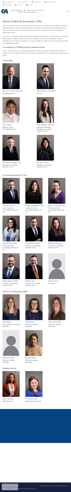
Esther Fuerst (53, 281)
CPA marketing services (21, 488)
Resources (19, 5)
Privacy (4, 485)
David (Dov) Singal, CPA (11, 162)
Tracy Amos (7, 125)
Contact (29, 5)
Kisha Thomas (7, 399)
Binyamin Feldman (32, 243)
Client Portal (36, 2)
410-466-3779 (23, 2)
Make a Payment (50, 2)
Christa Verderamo (9, 243)
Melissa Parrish (8, 358)
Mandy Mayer (30, 358)
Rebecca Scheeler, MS (56, 206)
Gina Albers (7, 322)
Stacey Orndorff (54, 322)
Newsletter (7, 5)
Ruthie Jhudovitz (54, 243)
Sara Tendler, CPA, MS (45, 125)
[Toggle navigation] (68, 11)
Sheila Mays (30, 322)
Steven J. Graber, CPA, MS (12, 91)
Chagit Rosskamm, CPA (34, 206)
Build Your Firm (32, 488)
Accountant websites (8, 488)
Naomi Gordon (43, 162)
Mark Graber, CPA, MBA (46, 91)
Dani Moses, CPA (8, 206)
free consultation (16, 53)
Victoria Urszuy (31, 399)
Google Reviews (8, 2)
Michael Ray (30, 281)
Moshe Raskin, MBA (10, 281)
